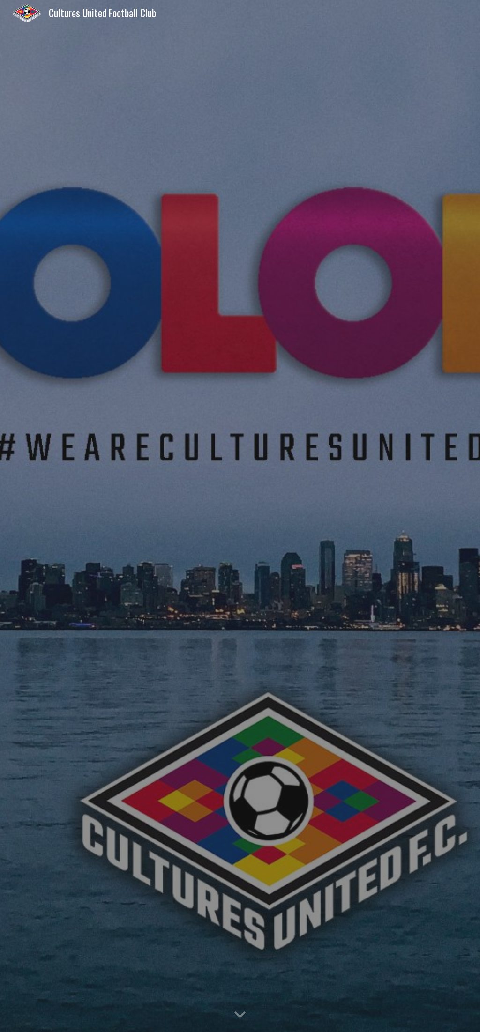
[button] (240, 1015)
